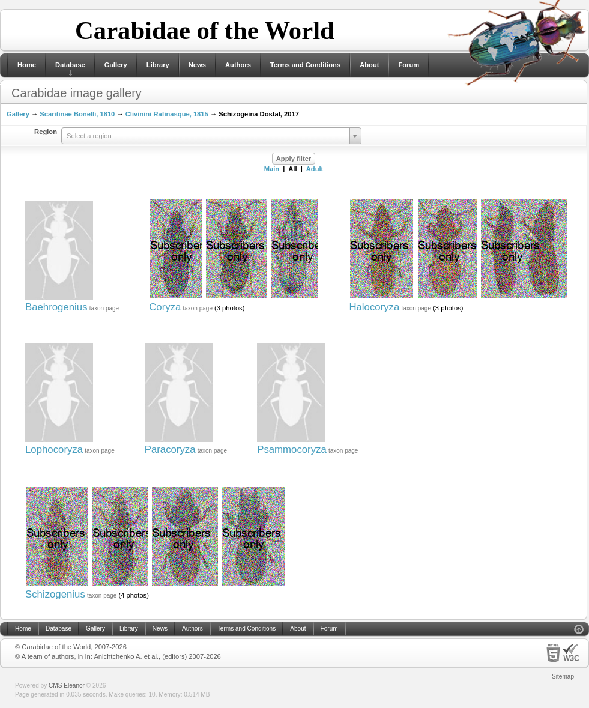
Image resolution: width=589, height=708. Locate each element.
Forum (408, 64)
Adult (315, 168)
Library (157, 64)
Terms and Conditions (305, 64)
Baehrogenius (56, 307)
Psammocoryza (292, 449)
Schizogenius (55, 594)
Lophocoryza (54, 449)
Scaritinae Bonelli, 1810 (77, 114)
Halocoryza (374, 307)
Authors (238, 64)
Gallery (115, 64)
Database (70, 64)
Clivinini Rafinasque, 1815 (166, 114)
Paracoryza (170, 449)
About (369, 64)
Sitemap (563, 676)
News (197, 64)
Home (26, 64)
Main (271, 168)
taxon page (104, 308)
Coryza (165, 307)
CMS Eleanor (67, 685)
